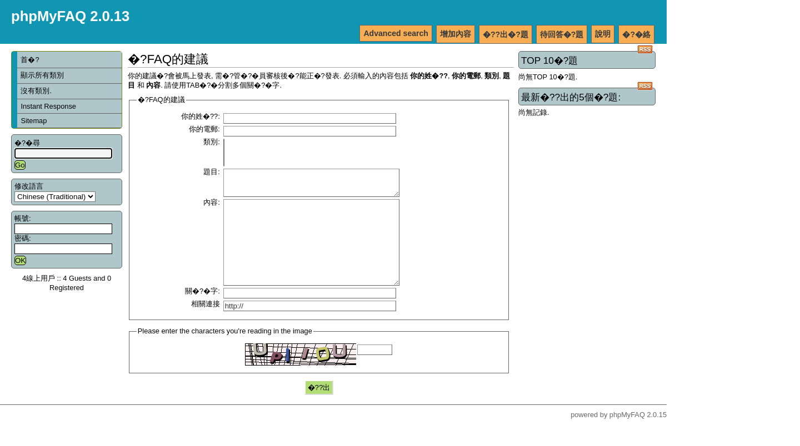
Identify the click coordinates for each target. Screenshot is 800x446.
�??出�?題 (505, 34)
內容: (211, 207)
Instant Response (48, 106)
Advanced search (395, 33)
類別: (211, 142)
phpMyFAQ (627, 436)
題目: (211, 172)
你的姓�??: (200, 116)
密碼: (22, 238)
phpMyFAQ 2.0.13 (70, 16)
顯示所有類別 (42, 75)
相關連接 (205, 325)
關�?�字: (202, 312)
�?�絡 (636, 34)
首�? (30, 59)
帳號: (22, 218)
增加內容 (455, 33)
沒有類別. (36, 91)
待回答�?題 (562, 34)
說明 (603, 33)
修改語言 (28, 186)
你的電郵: (204, 129)
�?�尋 (27, 143)
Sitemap (34, 120)
